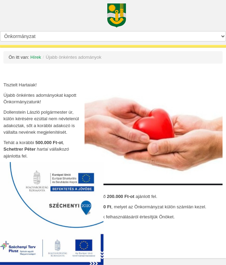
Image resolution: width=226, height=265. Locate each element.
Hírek (35, 57)
